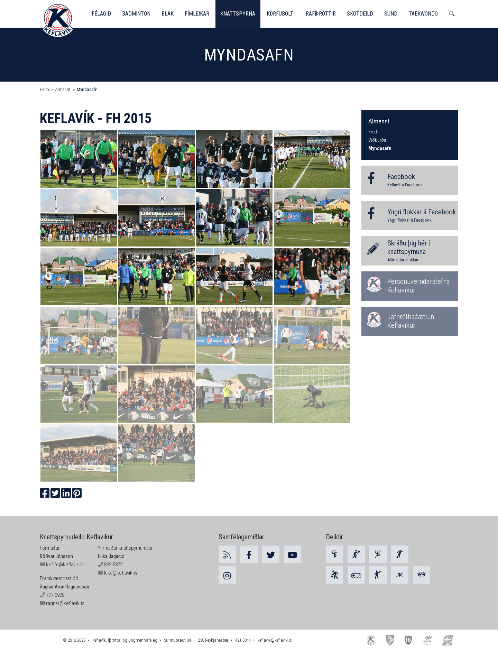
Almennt (63, 89)
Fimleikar (198, 13)
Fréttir (374, 132)
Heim (44, 89)
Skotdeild (362, 13)
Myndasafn (87, 89)
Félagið (101, 13)
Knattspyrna (239, 13)
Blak (168, 13)
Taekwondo (425, 13)
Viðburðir (377, 140)
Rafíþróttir (322, 13)
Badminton (136, 13)
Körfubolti (282, 13)
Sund (393, 13)
